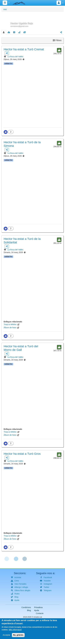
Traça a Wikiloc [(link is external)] (10, 324)
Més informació (15, 631)
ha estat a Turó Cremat (24, 49)
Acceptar (6, 636)
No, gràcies (18, 636)
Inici (5, 9)
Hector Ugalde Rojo (21, 23)
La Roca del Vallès (15, 56)
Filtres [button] (57, 40)
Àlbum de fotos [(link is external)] (10, 327)
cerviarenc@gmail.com (19, 26)
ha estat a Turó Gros (22, 453)
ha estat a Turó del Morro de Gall (21, 348)
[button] (32, 20)
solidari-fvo (8, 63)
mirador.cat (37, 617)
